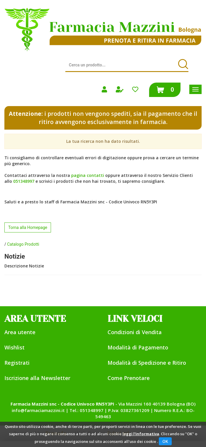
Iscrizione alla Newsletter (37, 377)
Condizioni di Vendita (135, 332)
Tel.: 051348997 (86, 410)
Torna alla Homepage (27, 227)
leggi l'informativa (140, 433)
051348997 (23, 181)
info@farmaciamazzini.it (38, 410)
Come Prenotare (129, 377)
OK (165, 441)
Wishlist (14, 347)
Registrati (17, 362)
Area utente (19, 332)
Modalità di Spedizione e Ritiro (147, 362)
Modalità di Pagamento (138, 347)
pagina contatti (87, 175)
